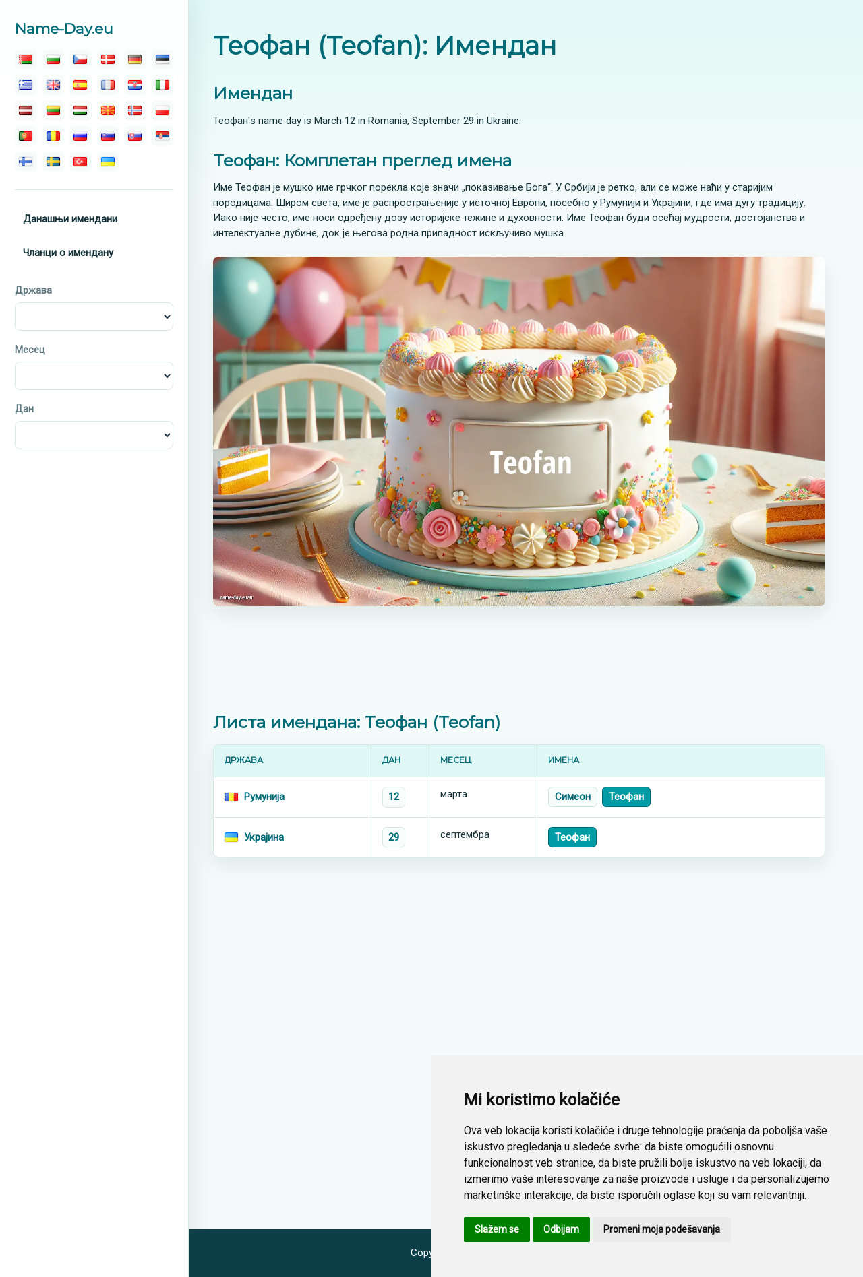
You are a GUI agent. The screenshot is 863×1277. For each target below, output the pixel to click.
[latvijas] (26, 110)
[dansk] (108, 59)
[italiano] (163, 85)
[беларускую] (26, 59)
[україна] (108, 162)
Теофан (626, 797)
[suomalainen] (26, 162)
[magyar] (80, 110)
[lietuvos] (53, 110)
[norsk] (135, 110)
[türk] (80, 162)
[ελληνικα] (26, 85)
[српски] (163, 136)
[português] (26, 136)
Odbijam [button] (561, 1229)
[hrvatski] (135, 85)
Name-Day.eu (64, 28)
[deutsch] (135, 59)
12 (393, 797)
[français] (108, 85)
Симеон (573, 797)
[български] (53, 59)
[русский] (80, 136)
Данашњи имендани (70, 219)
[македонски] (108, 110)
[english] (53, 85)
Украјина (264, 837)
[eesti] (163, 59)
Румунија (264, 797)
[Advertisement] (519, 659)
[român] (53, 136)
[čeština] (80, 59)
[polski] (163, 110)
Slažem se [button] (497, 1229)
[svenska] (53, 162)
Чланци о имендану (68, 253)
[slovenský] (135, 136)
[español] (80, 85)
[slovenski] (108, 136)
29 (393, 837)
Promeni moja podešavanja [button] (661, 1229)
